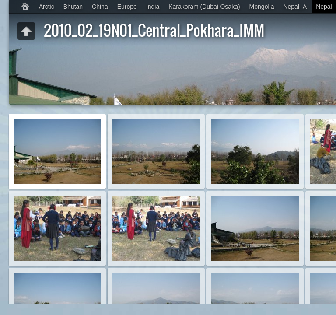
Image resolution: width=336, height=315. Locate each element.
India (152, 6)
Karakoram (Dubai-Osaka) (204, 6)
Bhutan (73, 6)
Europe (127, 6)
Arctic (46, 6)
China (100, 6)
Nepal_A (295, 6)
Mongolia (261, 6)
